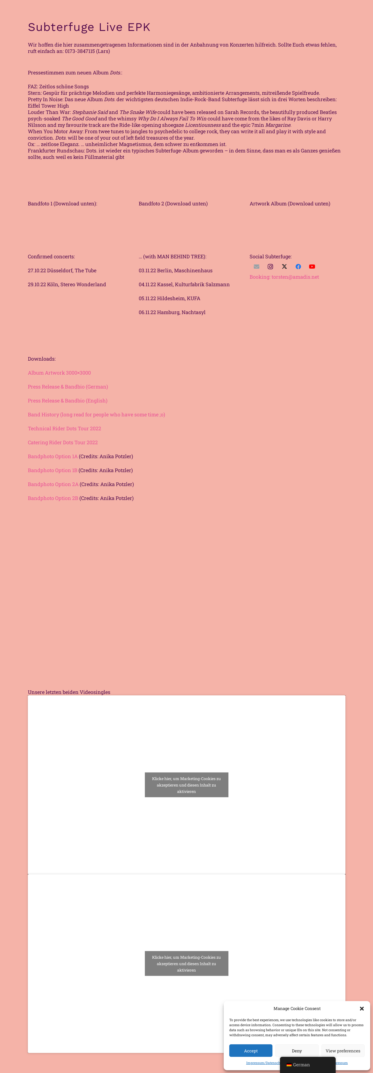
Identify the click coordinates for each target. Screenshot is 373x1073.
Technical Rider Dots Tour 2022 (64, 428)
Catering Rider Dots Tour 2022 (63, 442)
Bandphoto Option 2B (53, 498)
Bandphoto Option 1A (53, 456)
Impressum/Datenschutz (265, 1062)
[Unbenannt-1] (297, 210)
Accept (251, 1050)
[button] (362, 1008)
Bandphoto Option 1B (52, 470)
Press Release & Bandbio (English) (68, 400)
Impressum (339, 1062)
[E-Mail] (257, 267)
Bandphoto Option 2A (53, 484)
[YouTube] (312, 267)
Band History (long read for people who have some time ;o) (96, 414)
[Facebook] (298, 267)
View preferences (343, 1050)
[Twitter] (284, 267)
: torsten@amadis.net (284, 276)
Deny (297, 1050)
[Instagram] (270, 267)
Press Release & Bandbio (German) (68, 386)
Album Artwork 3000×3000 (59, 372)
